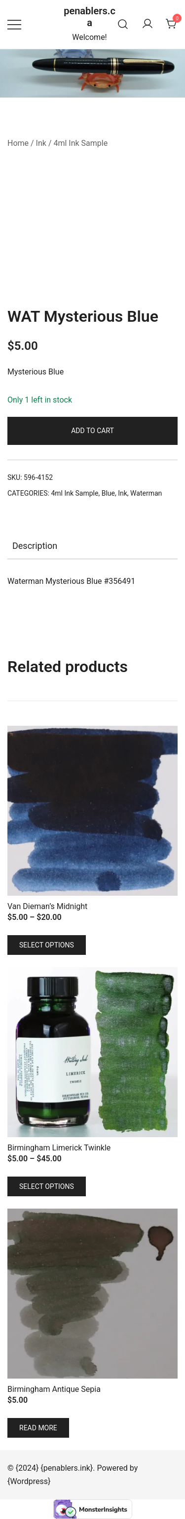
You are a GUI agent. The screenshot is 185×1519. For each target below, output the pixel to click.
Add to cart (92, 431)
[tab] (92, 546)
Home (18, 143)
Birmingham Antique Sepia (54, 1389)
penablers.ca (89, 17)
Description (34, 545)
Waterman (146, 493)
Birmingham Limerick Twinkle (59, 1147)
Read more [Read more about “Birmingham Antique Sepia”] (38, 1428)
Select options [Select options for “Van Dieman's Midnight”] (46, 945)
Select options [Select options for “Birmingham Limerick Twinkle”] (46, 1186)
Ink (41, 143)
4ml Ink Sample (80, 143)
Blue (108, 493)
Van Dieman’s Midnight (47, 906)
